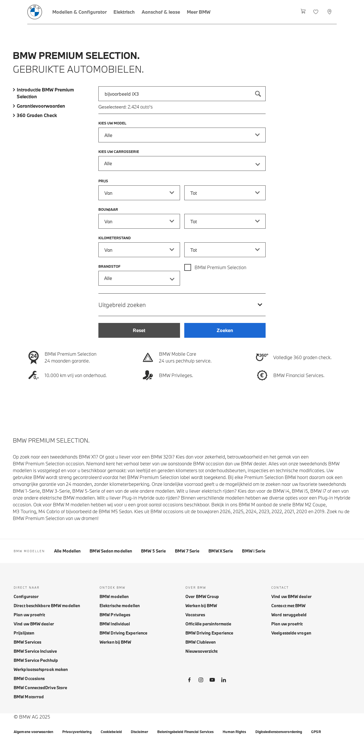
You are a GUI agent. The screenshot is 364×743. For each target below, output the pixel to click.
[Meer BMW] (198, 12)
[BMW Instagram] (201, 681)
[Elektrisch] (124, 12)
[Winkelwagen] (303, 12)
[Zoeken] (258, 93)
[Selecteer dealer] (330, 12)
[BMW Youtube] (212, 681)
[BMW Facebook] (189, 681)
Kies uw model (112, 123)
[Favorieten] (316, 12)
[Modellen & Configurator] (79, 12)
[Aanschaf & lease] (160, 12)
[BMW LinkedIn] (224, 681)
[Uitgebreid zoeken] (182, 304)
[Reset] (139, 330)
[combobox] (182, 93)
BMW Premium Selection (220, 267)
